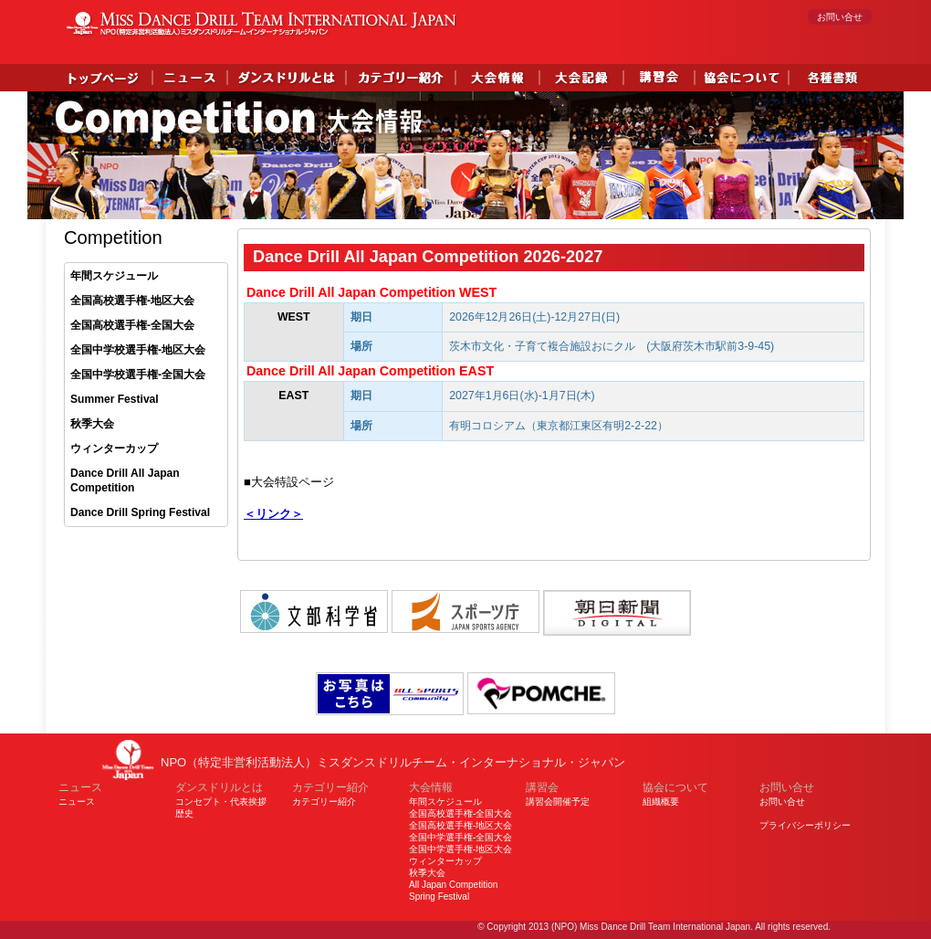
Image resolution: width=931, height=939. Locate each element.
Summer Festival (114, 399)
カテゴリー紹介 (324, 802)
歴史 (184, 813)
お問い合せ (840, 17)
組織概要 (661, 802)
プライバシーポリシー (805, 825)
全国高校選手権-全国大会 (132, 325)
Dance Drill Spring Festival (140, 512)
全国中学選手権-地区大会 (460, 849)
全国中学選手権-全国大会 (460, 837)
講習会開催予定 (558, 802)
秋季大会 (92, 423)
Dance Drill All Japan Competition (125, 481)
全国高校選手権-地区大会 (132, 300)
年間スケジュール (114, 275)
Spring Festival (439, 897)
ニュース (76, 802)
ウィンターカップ (114, 448)
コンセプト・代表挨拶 (221, 802)
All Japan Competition (453, 885)
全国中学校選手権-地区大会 (137, 349)
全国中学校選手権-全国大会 (137, 374)
